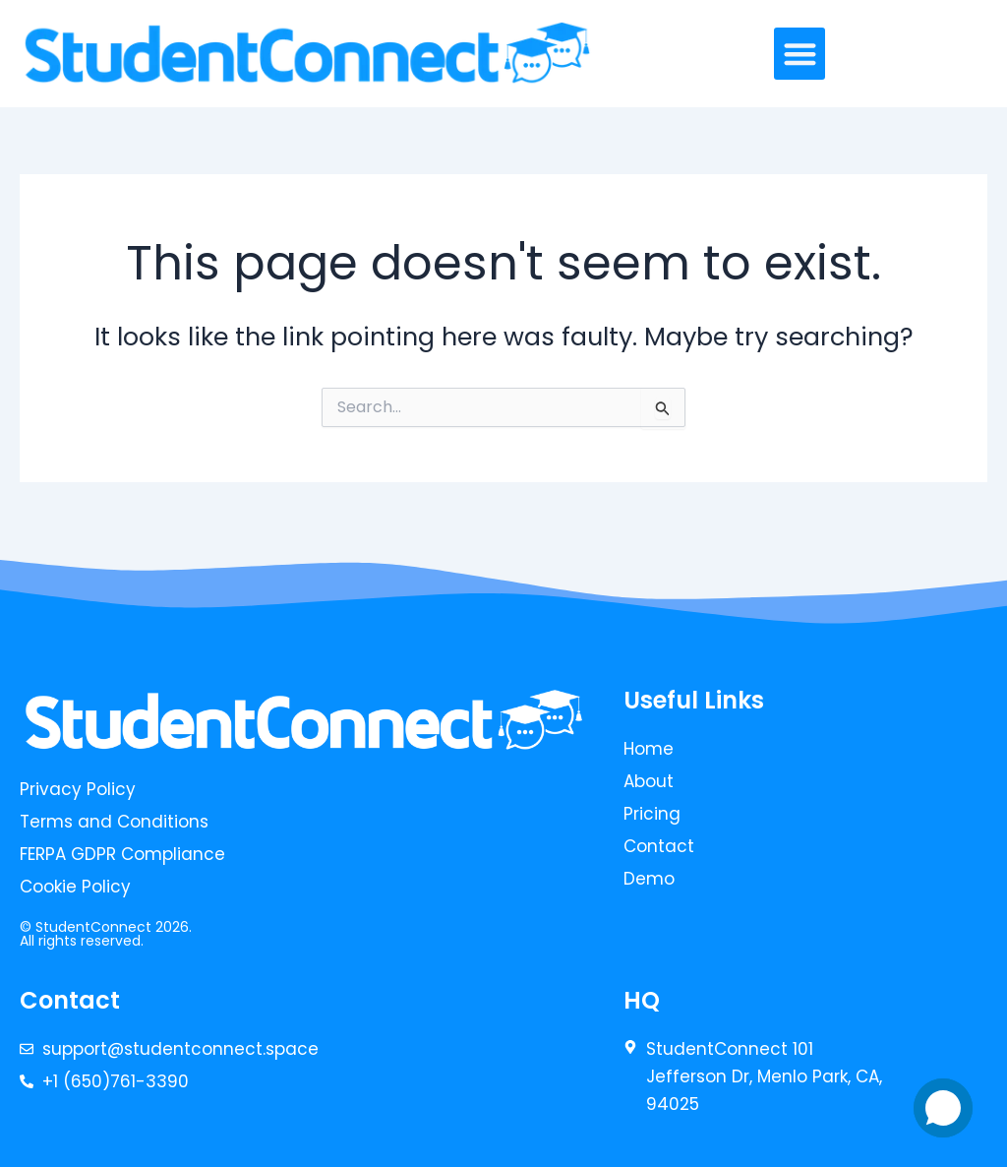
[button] (800, 54)
